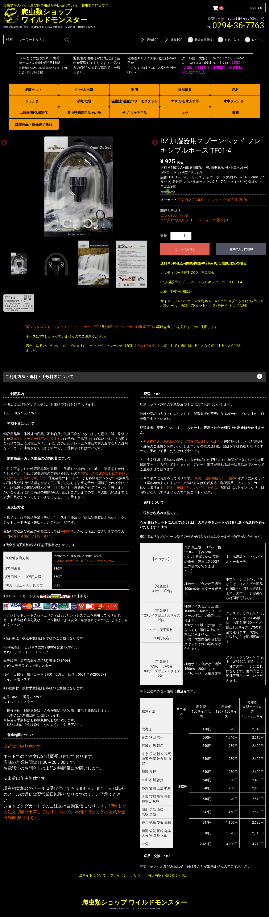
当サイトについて (92, 875)
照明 (134, 90)
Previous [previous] (3, 141)
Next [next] (154, 141)
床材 (235, 90)
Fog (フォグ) (147, 346)
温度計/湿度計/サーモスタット (134, 101)
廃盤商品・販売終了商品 (33, 124)
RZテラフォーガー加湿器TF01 (130, 327)
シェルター (33, 101)
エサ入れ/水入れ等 (185, 101)
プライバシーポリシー (127, 875)
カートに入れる (185, 249)
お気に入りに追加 (241, 249)
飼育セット (33, 90)
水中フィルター (235, 101)
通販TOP (172, 40)
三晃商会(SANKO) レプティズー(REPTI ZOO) (212, 200)
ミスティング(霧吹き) (211, 220)
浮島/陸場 (84, 101)
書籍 (235, 113)
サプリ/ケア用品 (134, 113)
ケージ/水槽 (84, 90)
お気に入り (228, 40)
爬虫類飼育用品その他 (84, 113)
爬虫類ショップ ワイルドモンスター (134, 902)
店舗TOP (149, 40)
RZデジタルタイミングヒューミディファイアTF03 (64, 327)
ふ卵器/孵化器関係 (34, 113)
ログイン (254, 40)
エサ (185, 113)
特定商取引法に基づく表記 (168, 875)
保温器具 (185, 90)
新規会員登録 (199, 40)
